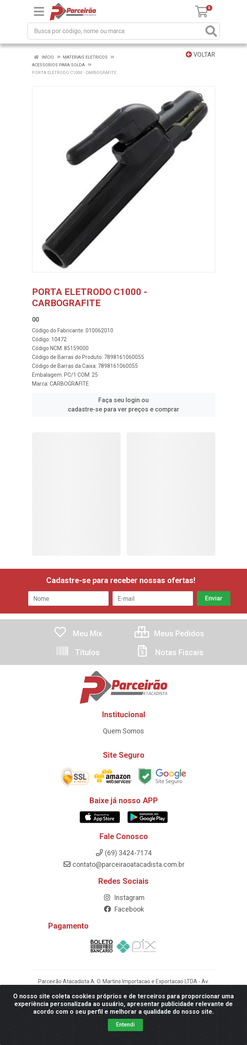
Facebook (123, 909)
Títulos (77, 652)
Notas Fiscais (169, 652)
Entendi (125, 1028)
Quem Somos (123, 731)
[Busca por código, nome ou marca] (115, 31)
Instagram (124, 898)
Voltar (200, 54)
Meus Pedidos (169, 633)
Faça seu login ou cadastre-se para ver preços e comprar (123, 404)
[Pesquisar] (211, 31)
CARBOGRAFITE (69, 384)
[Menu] (39, 12)
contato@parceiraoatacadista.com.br (124, 864)
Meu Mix (77, 633)
